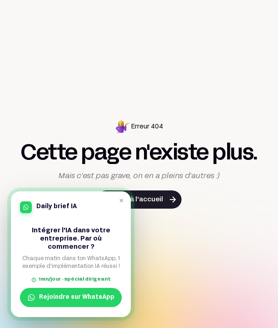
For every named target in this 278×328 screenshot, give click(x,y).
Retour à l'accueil (134, 200)
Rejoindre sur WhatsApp (70, 297)
